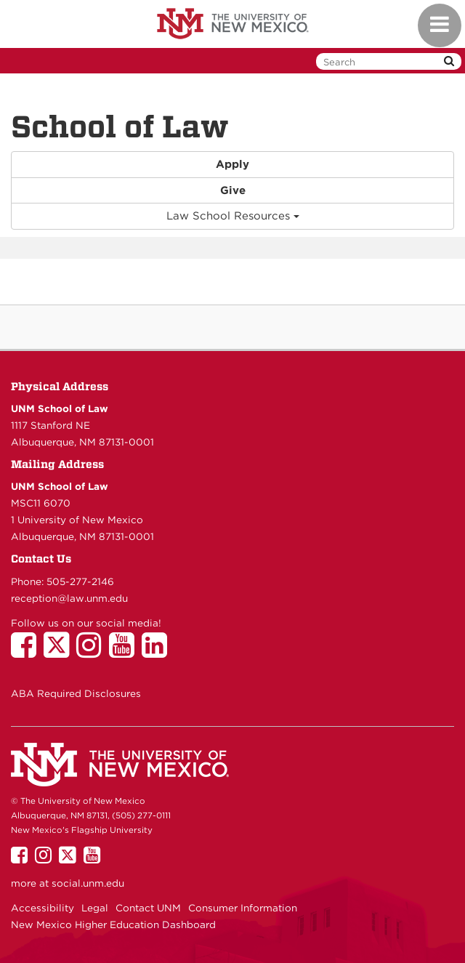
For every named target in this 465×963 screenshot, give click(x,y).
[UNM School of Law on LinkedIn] (158, 652)
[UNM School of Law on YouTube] (125, 652)
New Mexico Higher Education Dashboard (113, 924)
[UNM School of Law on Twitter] (60, 652)
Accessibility (42, 908)
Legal (94, 908)
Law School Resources (232, 215)
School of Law (120, 126)
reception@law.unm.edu (69, 598)
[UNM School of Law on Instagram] (92, 652)
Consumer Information (242, 908)
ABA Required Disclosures (76, 693)
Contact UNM (148, 908)
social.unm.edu (88, 883)
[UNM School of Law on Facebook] (27, 652)
